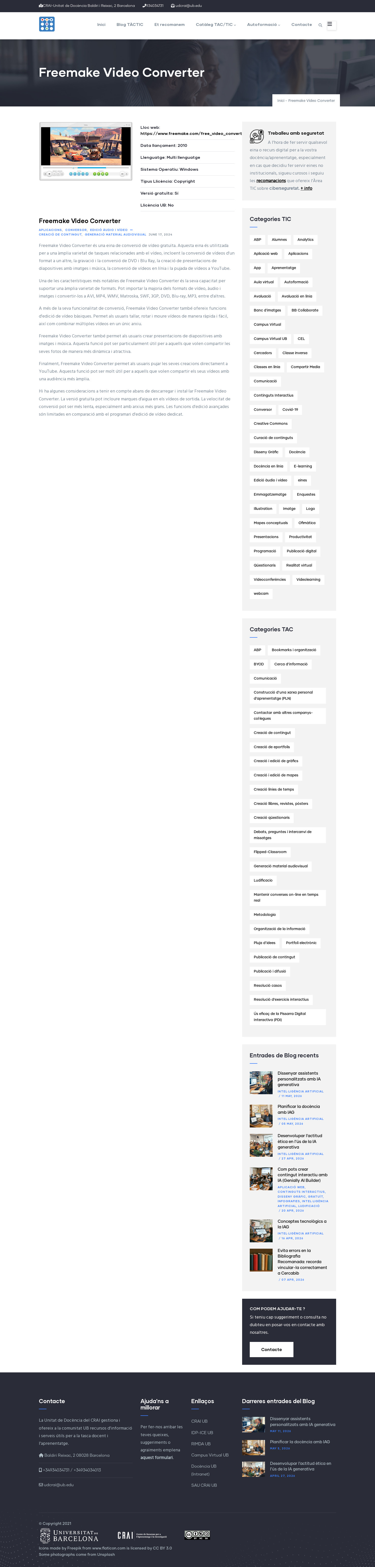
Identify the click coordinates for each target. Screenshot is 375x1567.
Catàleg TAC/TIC (216, 24)
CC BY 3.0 (162, 1548)
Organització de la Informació (279, 929)
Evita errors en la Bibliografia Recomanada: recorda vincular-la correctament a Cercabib (302, 1262)
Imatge (289, 509)
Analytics (306, 240)
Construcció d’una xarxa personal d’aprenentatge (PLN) (283, 695)
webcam (261, 594)
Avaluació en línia (297, 296)
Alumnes (279, 240)
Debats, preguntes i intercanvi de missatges (282, 835)
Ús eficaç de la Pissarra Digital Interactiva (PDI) (280, 1017)
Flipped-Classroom (270, 852)
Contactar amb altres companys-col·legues (283, 716)
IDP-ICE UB (202, 1433)
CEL (301, 339)
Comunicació (265, 381)
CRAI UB (199, 1421)
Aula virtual (264, 282)
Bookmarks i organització (294, 650)
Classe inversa (295, 353)
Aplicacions (50, 229)
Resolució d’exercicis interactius (281, 999)
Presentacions (266, 537)
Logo (310, 509)
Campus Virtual (267, 324)
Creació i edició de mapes (276, 775)
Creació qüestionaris (272, 818)
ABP (257, 240)
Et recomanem (169, 24)
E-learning (303, 466)
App (257, 268)
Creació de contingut (60, 234)
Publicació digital (301, 551)
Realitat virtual (299, 565)
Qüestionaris (265, 565)
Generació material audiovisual (115, 234)
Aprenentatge (284, 268)
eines (302, 480)
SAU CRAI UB (204, 1485)
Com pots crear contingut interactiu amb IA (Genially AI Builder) (302, 1175)
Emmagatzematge (270, 494)
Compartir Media (305, 367)
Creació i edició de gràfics (276, 761)
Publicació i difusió (270, 971)
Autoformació (263, 24)
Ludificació (309, 1206)
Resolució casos (268, 986)
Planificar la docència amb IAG (300, 1442)
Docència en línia (268, 466)
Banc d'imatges (267, 310)
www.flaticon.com (109, 1548)
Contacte (301, 24)
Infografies (289, 1201)
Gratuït (315, 1196)
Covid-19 (290, 410)
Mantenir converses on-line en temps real (286, 898)
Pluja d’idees (264, 943)
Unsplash (106, 1555)
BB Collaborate (305, 310)
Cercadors (263, 353)
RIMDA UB (201, 1444)
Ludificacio (263, 880)
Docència (297, 452)
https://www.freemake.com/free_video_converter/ (194, 133)
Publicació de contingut (274, 957)
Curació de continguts (273, 438)
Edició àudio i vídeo (109, 229)
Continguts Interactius (273, 395)
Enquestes (306, 494)
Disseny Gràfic (266, 452)
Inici (101, 24)
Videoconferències (270, 580)
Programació (265, 551)
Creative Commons (271, 424)
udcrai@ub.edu (56, 1485)
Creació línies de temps (274, 789)
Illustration (263, 509)
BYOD (259, 664)
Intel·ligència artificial (301, 1091)
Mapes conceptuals (271, 523)
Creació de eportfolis (272, 747)
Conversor (76, 229)
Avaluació (262, 296)
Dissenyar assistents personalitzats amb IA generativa (299, 1079)
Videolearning (308, 580)
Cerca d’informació (291, 664)
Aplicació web (266, 254)
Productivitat (300, 537)
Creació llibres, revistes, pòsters (281, 804)
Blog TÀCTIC (130, 24)
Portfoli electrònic (301, 943)
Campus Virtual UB (270, 339)
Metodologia (265, 915)
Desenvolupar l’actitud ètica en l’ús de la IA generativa (300, 1141)
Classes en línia (267, 367)
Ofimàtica (307, 523)
